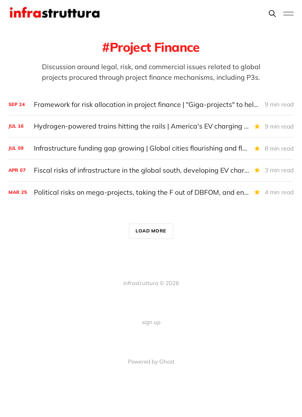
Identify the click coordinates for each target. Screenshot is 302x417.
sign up (151, 322)
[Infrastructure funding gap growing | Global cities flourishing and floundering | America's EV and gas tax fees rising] (151, 148)
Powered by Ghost (151, 361)
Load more (151, 231)
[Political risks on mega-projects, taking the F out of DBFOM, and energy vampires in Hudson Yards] (151, 192)
